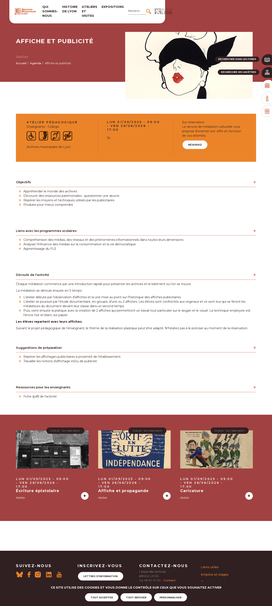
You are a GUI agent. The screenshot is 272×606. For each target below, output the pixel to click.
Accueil (21, 63)
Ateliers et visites (128, 9)
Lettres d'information (101, 576)
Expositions (163, 7)
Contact (169, 580)
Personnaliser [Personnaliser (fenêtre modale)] (170, 597)
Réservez (195, 144)
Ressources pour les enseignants (43, 387)
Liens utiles (210, 567)
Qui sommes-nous (66, 9)
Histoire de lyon (97, 9)
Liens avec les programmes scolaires (46, 231)
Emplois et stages (214, 574)
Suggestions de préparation (39, 348)
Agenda (35, 63)
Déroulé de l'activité (32, 275)
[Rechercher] (230, 9)
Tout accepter (102, 597)
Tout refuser (136, 597)
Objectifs (23, 182)
